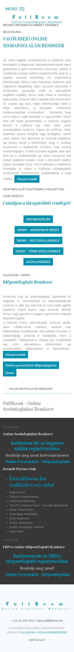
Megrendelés (38, 219)
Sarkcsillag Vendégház (23, 514)
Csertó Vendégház (21, 522)
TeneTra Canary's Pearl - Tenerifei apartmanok (38, 505)
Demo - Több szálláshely (38, 251)
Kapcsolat (37, 640)
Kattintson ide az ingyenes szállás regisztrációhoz (37, 445)
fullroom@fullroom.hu (49, 620)
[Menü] (14, 9)
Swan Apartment (19, 518)
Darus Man (16, 531)
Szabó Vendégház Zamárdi (26, 527)
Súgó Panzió (17, 492)
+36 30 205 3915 (23, 620)
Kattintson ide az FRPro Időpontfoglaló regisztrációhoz (37, 558)
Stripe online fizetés (21, 509)
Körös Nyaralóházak (22, 501)
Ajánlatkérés (38, 262)
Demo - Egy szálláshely (38, 240)
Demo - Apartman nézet (38, 230)
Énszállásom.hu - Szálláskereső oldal (31, 481)
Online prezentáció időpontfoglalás (31, 365)
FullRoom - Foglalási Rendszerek (44, 632)
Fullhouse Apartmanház (24, 496)
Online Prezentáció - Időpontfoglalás (37, 461)
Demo (10, 373)
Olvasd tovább (27, 179)
